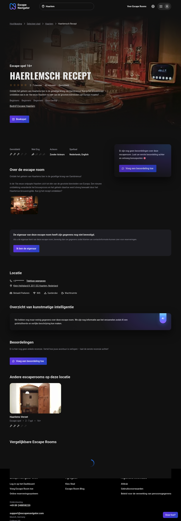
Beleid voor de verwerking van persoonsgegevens (146, 493)
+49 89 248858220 (20, 505)
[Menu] (164, 6)
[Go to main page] (20, 6)
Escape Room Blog (74, 488)
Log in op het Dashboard (22, 484)
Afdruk (124, 484)
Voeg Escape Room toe (21, 488)
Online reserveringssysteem (24, 493)
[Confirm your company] (26, 248)
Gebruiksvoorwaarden (132, 488)
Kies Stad (70, 484)
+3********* (18, 281)
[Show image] (24, 205)
